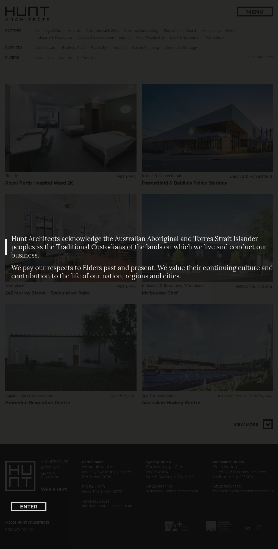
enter (28, 507)
